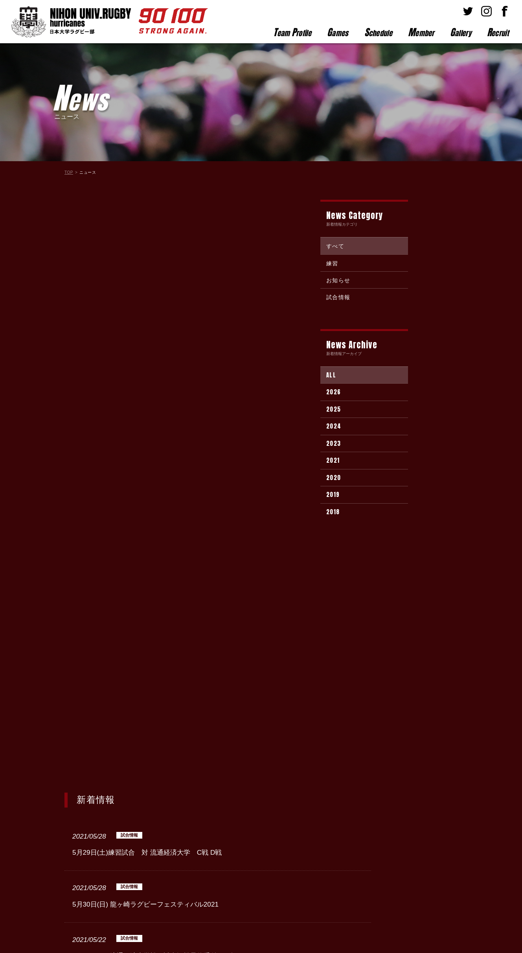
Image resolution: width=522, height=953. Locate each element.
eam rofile (292, 32)
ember (421, 32)
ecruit (498, 32)
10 (281, 770)
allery (460, 32)
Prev (122, 770)
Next (313, 770)
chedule (378, 32)
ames (338, 32)
